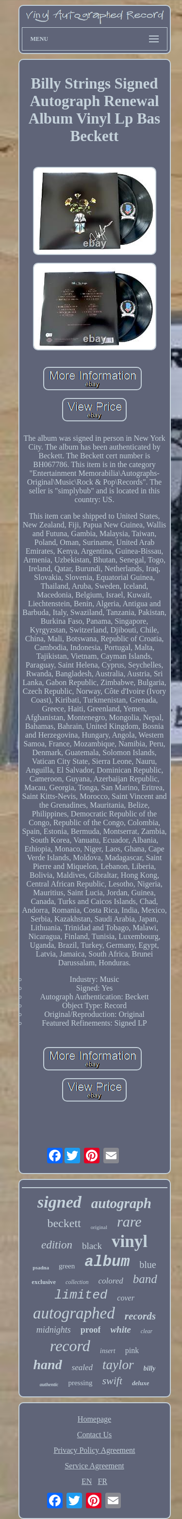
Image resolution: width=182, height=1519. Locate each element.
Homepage (94, 1419)
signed (59, 1202)
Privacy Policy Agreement (94, 1450)
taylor (118, 1364)
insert (108, 1351)
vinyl (130, 1241)
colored (110, 1280)
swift (112, 1380)
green (67, 1266)
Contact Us (94, 1434)
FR (102, 1481)
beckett (64, 1223)
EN (87, 1481)
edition (56, 1245)
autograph (121, 1203)
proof (91, 1330)
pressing (80, 1383)
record (70, 1346)
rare (129, 1221)
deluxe (140, 1383)
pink (132, 1350)
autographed (74, 1313)
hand (47, 1364)
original (99, 1227)
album (107, 1261)
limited (80, 1295)
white (120, 1329)
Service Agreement (94, 1466)
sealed (82, 1367)
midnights (53, 1330)
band (145, 1278)
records (140, 1316)
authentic (49, 1384)
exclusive (44, 1281)
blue (147, 1264)
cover (125, 1298)
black (92, 1246)
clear (147, 1331)
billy (150, 1368)
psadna (41, 1267)
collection (77, 1282)
